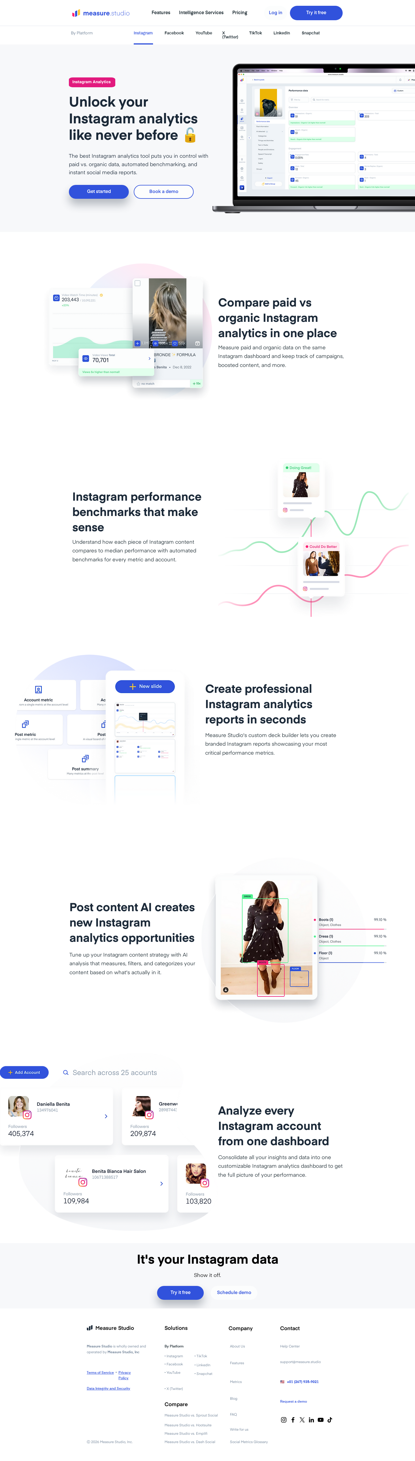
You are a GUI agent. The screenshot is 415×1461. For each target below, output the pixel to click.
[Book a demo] (164, 192)
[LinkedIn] (311, 1419)
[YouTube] (320, 1419)
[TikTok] (329, 1419)
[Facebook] (293, 1419)
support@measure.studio (300, 1362)
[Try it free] (316, 13)
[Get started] (99, 192)
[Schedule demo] (234, 1293)
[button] (161, 13)
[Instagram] (283, 1419)
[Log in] (275, 13)
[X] (302, 1419)
